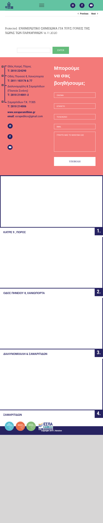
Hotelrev (58, 431)
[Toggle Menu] (42, 5)
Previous (84, 13)
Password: (27, 50)
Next (93, 13)
